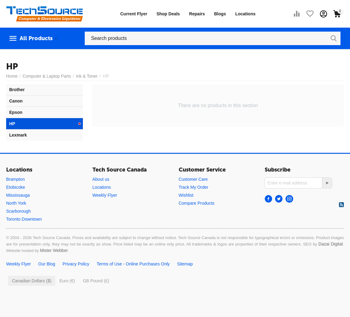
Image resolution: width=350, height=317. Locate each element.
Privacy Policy (76, 263)
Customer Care (193, 179)
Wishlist (186, 195)
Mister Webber (54, 250)
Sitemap (185, 263)
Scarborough (18, 211)
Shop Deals (168, 13)
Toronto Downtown (24, 219)
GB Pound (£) (96, 280)
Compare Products (197, 203)
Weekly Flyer (104, 195)
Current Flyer (133, 13)
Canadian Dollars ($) (31, 280)
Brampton (15, 179)
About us (100, 179)
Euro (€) (67, 280)
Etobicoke (15, 187)
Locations (245, 13)
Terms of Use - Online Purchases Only (133, 263)
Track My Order (193, 187)
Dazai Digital (330, 244)
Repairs (197, 13)
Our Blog (46, 263)
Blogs (220, 13)
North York (16, 203)
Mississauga (18, 195)
